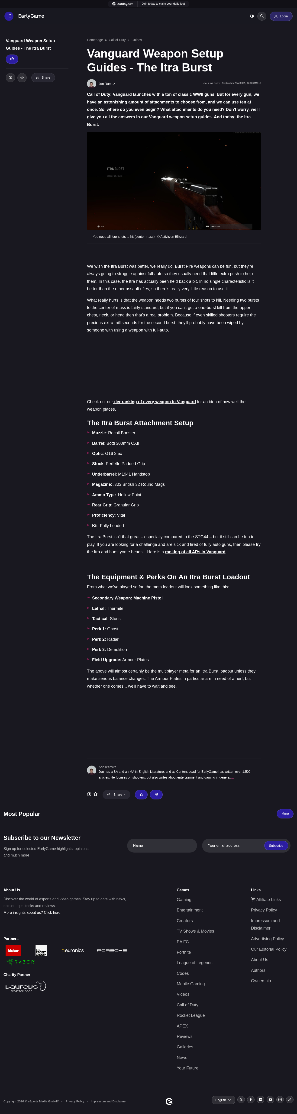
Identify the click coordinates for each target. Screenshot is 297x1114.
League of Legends (195, 962)
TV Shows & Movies (195, 931)
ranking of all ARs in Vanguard (195, 552)
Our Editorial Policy (269, 949)
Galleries (185, 1047)
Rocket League (191, 1015)
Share (43, 77)
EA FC (183, 942)
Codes (183, 973)
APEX (182, 1026)
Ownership (261, 981)
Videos (183, 994)
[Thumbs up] (12, 59)
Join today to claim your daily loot (163, 3)
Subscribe (276, 845)
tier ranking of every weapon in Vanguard (154, 401)
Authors (258, 970)
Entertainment (190, 910)
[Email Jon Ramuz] (156, 794)
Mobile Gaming (191, 984)
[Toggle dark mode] (251, 16)
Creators (185, 920)
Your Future (187, 1068)
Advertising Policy (267, 939)
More (285, 813)
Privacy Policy (264, 910)
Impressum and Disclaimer (108, 1101)
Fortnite (184, 952)
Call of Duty (117, 40)
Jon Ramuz (107, 767)
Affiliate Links (266, 899)
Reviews (185, 1036)
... (232, 777)
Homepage (95, 40)
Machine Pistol (148, 598)
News (182, 1057)
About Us (259, 959)
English (220, 1100)
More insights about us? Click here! (32, 912)
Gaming (184, 899)
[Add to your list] (22, 77)
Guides (137, 40)
